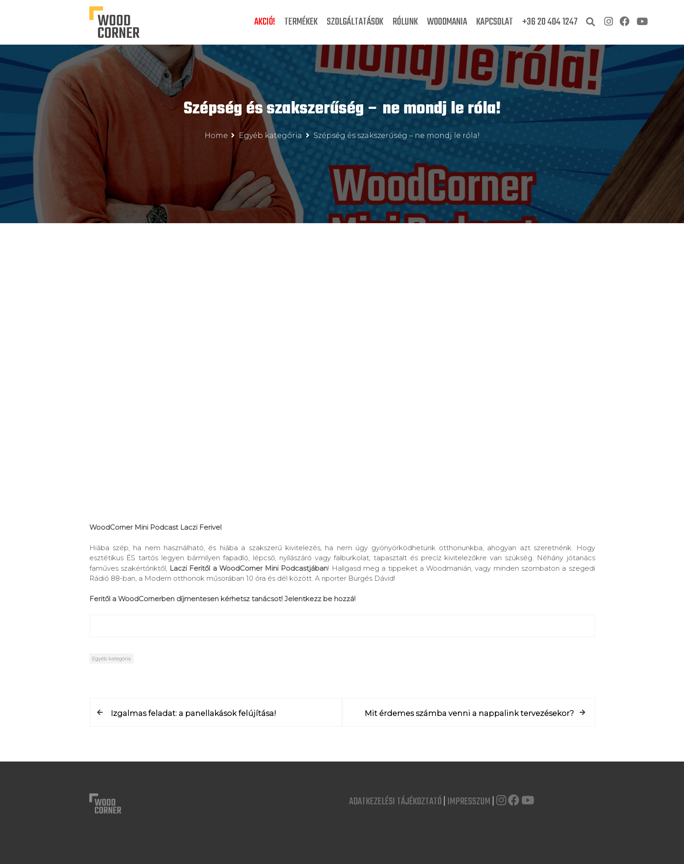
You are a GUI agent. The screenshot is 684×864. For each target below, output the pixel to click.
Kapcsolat (494, 22)
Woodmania (447, 22)
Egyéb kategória (111, 658)
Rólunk (405, 22)
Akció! (264, 22)
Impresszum (468, 801)
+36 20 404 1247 (550, 22)
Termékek (301, 22)
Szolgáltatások (355, 22)
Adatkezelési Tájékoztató (395, 801)
